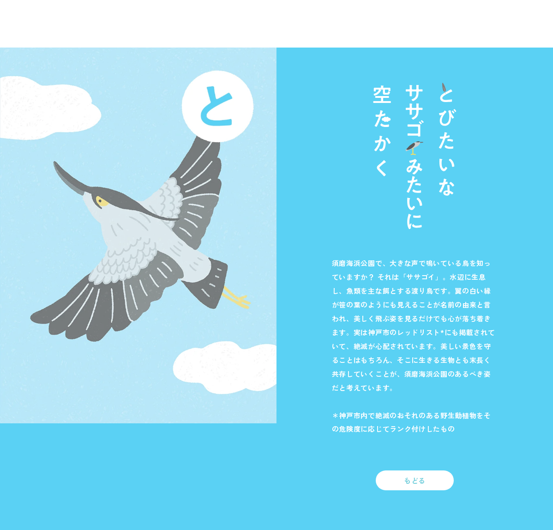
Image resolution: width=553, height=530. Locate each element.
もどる (415, 480)
